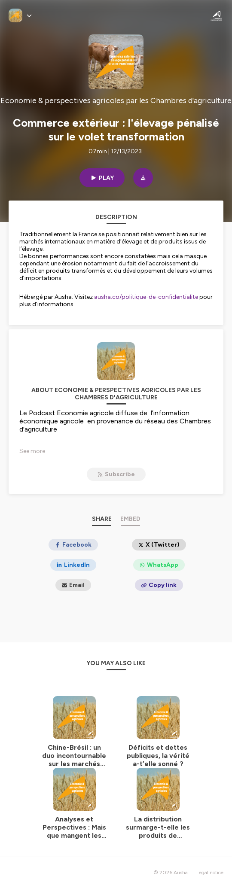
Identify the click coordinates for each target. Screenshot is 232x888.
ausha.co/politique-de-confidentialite (146, 297)
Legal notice (209, 873)
